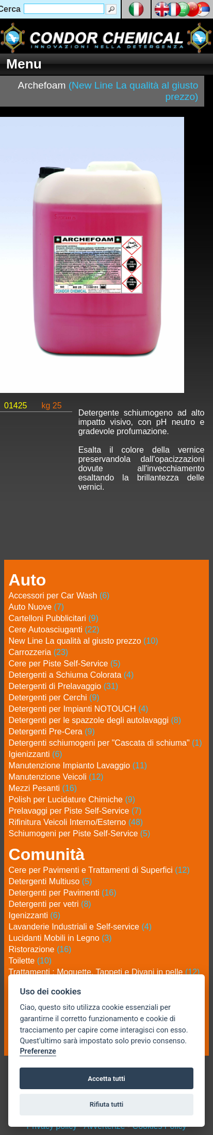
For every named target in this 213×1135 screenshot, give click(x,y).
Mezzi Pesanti (43, 788)
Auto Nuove (36, 607)
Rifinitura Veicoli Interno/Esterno (76, 822)
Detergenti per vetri (50, 904)
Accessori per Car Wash (59, 595)
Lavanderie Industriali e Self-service (80, 926)
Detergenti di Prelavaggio (64, 686)
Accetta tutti (106, 1078)
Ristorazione (40, 949)
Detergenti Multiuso (50, 881)
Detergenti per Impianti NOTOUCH (79, 708)
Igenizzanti (35, 915)
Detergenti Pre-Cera (52, 731)
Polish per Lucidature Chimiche (72, 799)
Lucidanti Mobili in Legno (60, 938)
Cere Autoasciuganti (54, 629)
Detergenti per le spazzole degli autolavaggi (95, 720)
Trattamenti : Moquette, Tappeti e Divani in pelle (104, 972)
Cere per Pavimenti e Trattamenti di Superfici (99, 870)
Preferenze (38, 1051)
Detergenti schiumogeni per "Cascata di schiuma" (105, 742)
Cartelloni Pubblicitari (54, 618)
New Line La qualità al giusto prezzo (83, 641)
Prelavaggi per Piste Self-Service (75, 810)
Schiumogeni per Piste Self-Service (80, 833)
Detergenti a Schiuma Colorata (71, 674)
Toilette (30, 960)
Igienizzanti (35, 754)
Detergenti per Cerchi (54, 697)
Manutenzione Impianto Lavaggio (78, 765)
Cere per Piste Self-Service (65, 663)
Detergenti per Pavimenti (63, 892)
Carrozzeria (39, 652)
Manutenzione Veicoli (56, 776)
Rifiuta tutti (107, 1104)
